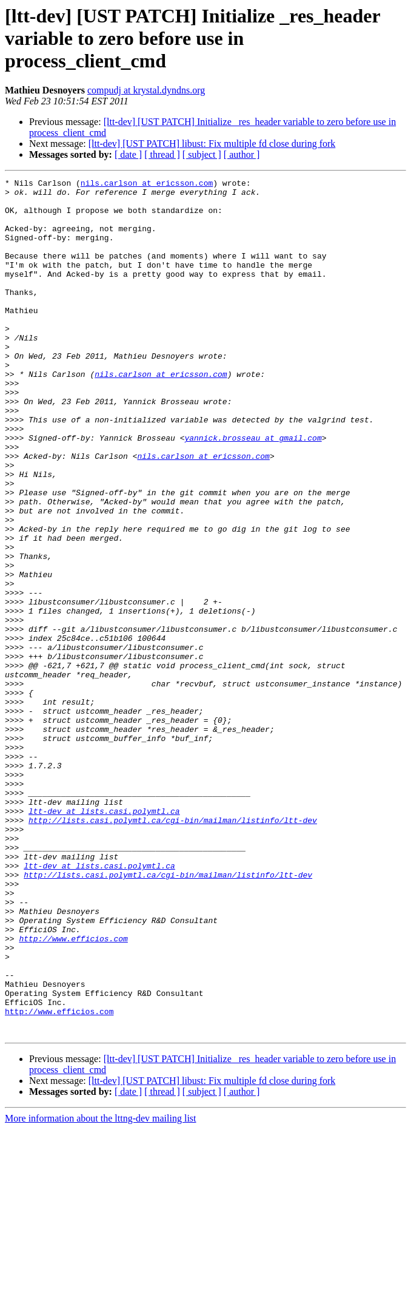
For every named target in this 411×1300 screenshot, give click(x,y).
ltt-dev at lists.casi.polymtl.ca (104, 938)
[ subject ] (201, 154)
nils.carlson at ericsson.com (147, 184)
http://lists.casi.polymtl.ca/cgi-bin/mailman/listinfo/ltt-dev (172, 949)
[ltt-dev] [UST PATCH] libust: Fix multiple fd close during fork (212, 143)
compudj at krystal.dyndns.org (146, 90)
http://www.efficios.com (73, 1091)
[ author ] (242, 154)
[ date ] (128, 154)
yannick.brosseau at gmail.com (252, 490)
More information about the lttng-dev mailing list (100, 1289)
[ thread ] (162, 154)
